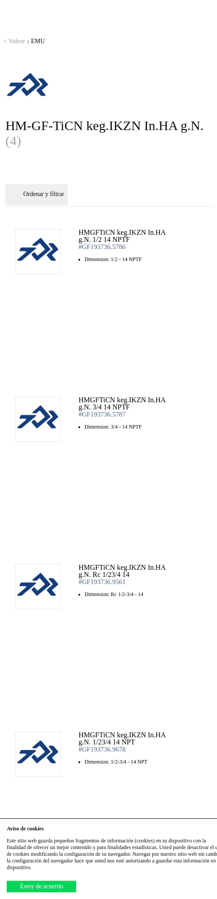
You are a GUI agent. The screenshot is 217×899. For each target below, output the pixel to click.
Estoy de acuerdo (41, 886)
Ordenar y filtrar (36, 195)
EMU (24, 41)
